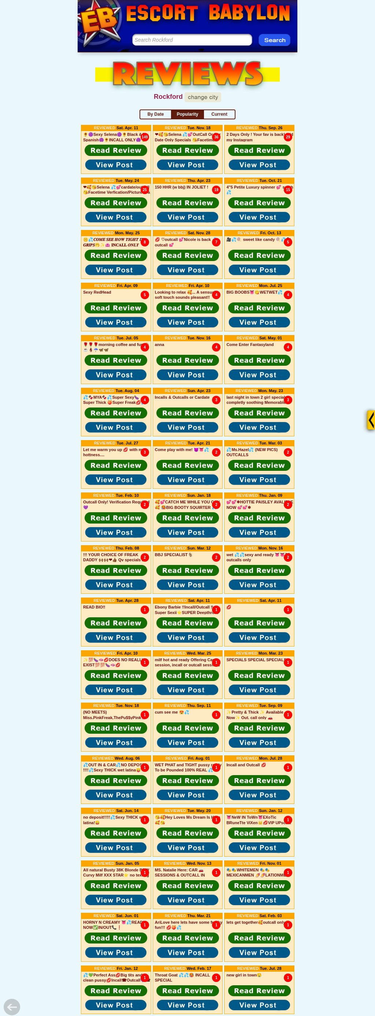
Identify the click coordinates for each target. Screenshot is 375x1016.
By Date (156, 114)
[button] (116, 150)
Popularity (187, 114)
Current (219, 114)
